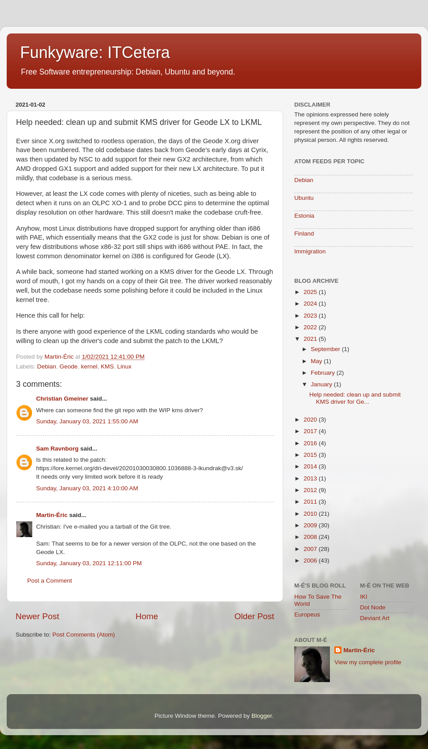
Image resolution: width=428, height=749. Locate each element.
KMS (107, 366)
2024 (311, 303)
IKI (364, 596)
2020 (311, 419)
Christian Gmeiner (62, 398)
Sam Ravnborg (57, 448)
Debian (46, 366)
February (324, 372)
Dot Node (373, 607)
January (322, 384)
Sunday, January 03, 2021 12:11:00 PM (89, 563)
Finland (304, 233)
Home (147, 616)
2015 (311, 454)
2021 (311, 338)
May (317, 361)
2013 (311, 478)
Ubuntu (304, 197)
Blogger (261, 715)
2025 (311, 292)
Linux (124, 366)
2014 (311, 466)
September (326, 349)
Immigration (310, 251)
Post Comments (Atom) (84, 634)
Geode (69, 366)
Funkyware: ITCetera (95, 52)
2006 (311, 560)
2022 (311, 327)
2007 (311, 549)
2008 (311, 537)
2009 (311, 525)
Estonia (304, 215)
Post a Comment (49, 580)
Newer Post (37, 616)
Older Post (254, 616)
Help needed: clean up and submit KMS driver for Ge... (355, 398)
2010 (311, 513)
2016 (311, 443)
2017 (311, 431)
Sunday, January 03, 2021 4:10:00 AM (87, 488)
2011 (311, 501)
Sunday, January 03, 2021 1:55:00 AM (87, 421)
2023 (311, 315)
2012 (311, 490)
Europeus (307, 614)
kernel (89, 366)
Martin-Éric (52, 515)
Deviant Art (375, 618)
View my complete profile (367, 662)
